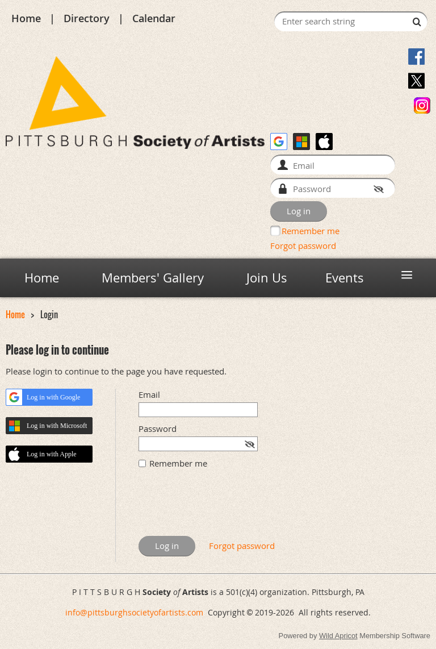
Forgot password (303, 245)
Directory (87, 18)
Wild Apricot (338, 635)
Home (26, 18)
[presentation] (225, 508)
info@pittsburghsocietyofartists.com (134, 612)
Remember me (310, 230)
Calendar (153, 18)
